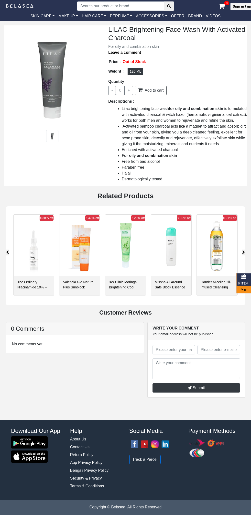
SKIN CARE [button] (41, 16)
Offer (177, 16)
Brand (195, 16)
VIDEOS (213, 16)
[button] (151, 16)
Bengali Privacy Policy (89, 470)
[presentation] (7, 252)
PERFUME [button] (119, 16)
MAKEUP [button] (66, 16)
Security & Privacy (86, 478)
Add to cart (151, 90)
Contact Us (79, 447)
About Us (78, 439)
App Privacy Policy (86, 462)
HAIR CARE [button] (92, 16)
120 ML (135, 71)
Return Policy (81, 455)
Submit (196, 388)
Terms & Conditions (87, 486)
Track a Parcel (145, 459)
